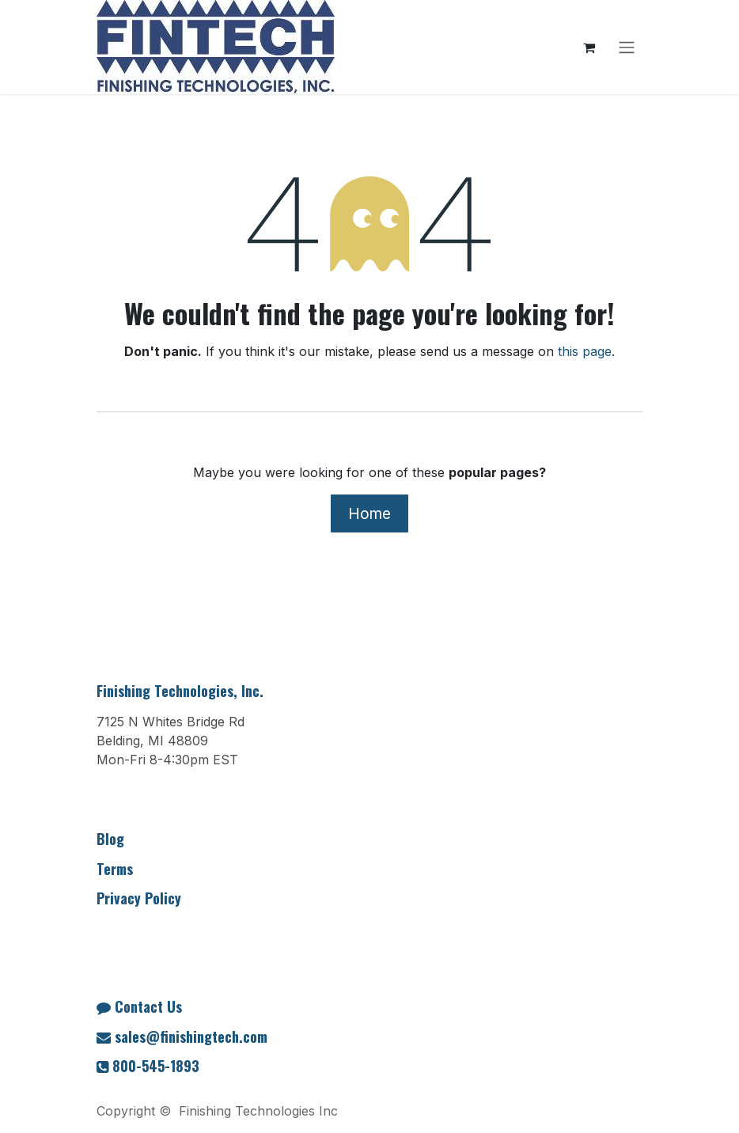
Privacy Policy (139, 898)
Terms (115, 868)
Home (369, 513)
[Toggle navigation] (626, 47)
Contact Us (148, 1006)
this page (585, 351)
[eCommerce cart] (588, 47)
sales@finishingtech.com (191, 1036)
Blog (110, 838)
